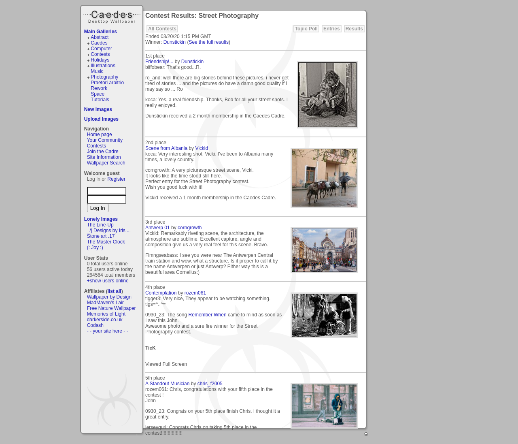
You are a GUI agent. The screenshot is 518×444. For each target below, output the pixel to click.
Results (354, 29)
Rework (99, 88)
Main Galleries (100, 31)
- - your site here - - (107, 331)
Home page (99, 134)
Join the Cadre (103, 151)
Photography (104, 77)
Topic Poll (306, 29)
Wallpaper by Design (109, 297)
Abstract (99, 37)
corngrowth (190, 228)
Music (97, 71)
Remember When (208, 315)
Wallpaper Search (106, 163)
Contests (100, 54)
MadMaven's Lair (105, 302)
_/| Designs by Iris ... (109, 230)
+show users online (108, 281)
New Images (98, 109)
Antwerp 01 (157, 228)
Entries (331, 29)
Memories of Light (106, 314)
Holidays (100, 60)
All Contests (162, 29)
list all (114, 291)
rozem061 (195, 293)
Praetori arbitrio (107, 82)
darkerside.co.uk (105, 319)
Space (97, 94)
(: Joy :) (95, 247)
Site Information (104, 157)
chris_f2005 (210, 383)
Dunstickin (174, 42)
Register (116, 179)
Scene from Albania (166, 148)
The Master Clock (106, 242)
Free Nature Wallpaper (111, 308)
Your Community (105, 140)
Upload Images (101, 119)
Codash (95, 325)
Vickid (201, 148)
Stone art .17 (101, 236)
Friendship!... (159, 61)
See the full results (209, 42)
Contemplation (160, 293)
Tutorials (100, 99)
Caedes (112, 15)
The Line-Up (100, 225)
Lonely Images (101, 219)
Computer (101, 48)
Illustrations (103, 65)
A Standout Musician (167, 383)
